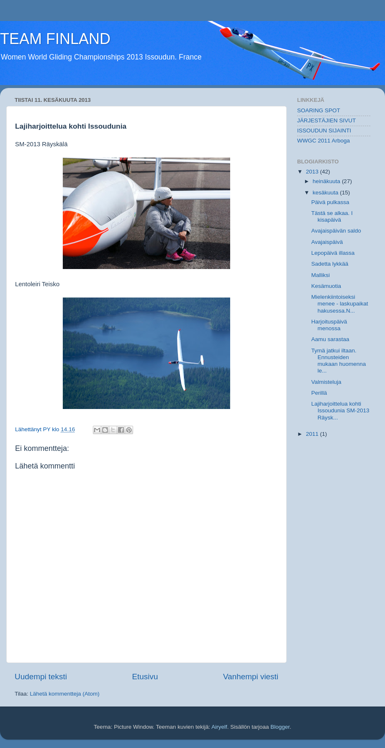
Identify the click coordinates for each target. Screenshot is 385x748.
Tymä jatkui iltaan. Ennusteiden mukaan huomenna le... (338, 360)
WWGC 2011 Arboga (323, 140)
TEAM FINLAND (55, 38)
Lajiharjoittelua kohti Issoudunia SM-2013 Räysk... (340, 410)
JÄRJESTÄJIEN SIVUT (326, 120)
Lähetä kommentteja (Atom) (65, 694)
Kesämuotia (326, 286)
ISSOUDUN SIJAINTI (324, 130)
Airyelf (219, 727)
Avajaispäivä (327, 242)
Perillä (319, 393)
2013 (313, 171)
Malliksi (320, 275)
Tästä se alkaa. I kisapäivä (332, 216)
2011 (313, 434)
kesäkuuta (326, 192)
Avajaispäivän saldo (336, 231)
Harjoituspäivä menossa (329, 324)
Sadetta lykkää (330, 264)
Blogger (280, 727)
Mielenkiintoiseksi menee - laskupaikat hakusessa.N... (339, 303)
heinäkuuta (327, 181)
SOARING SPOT (318, 110)
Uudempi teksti (41, 676)
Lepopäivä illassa (333, 253)
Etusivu (145, 676)
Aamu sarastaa (330, 339)
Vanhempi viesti (250, 676)
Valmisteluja (326, 382)
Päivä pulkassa (330, 202)
